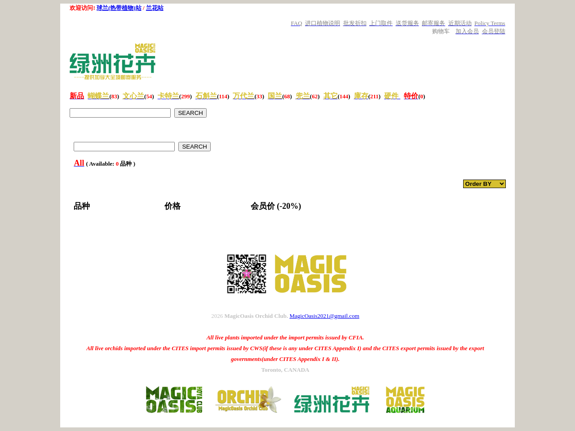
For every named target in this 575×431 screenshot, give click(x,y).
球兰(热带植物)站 (119, 7)
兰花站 (155, 7)
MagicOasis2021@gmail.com (324, 315)
